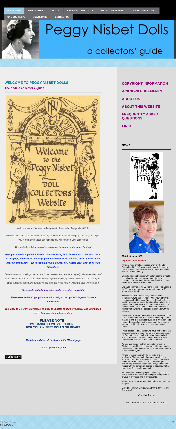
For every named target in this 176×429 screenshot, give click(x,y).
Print (4, 422)
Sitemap (13, 422)
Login (173, 421)
